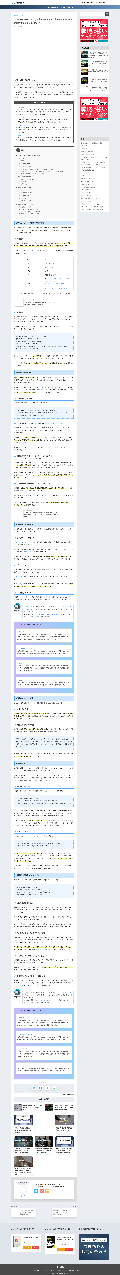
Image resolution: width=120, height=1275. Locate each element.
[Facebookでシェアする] (40, 1088)
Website (47, 1193)
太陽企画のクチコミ (23, 196)
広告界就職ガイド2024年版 (30, 1238)
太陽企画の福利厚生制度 (25, 192)
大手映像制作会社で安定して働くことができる (33, 173)
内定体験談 (102, 2)
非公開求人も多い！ (24, 184)
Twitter (36, 1193)
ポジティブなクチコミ (25, 198)
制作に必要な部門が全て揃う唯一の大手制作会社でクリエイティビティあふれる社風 (43, 171)
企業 (87, 2)
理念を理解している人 (25, 207)
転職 (92, 2)
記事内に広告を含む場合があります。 (27, 80)
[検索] (107, 14)
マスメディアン (23, 663)
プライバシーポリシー (82, 1270)
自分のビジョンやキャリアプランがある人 (30, 211)
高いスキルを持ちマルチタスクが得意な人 (30, 209)
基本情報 (21, 158)
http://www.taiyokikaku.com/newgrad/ (55, 283)
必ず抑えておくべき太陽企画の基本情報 (29, 155)
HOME (60, 1267)
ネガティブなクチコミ (25, 200)
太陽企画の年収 (23, 190)
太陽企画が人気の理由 (25, 166)
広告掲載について (60, 1270)
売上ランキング (31, 250)
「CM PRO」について (39, 1270)
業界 (83, 2)
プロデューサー (23, 181)
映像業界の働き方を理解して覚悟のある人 (30, 213)
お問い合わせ (50, 1270)
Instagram (42, 1193)
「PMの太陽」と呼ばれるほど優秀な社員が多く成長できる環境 (37, 169)
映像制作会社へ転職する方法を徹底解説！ (60, 7)
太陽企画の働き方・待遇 (25, 187)
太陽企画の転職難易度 (24, 164)
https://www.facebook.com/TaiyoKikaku (56, 288)
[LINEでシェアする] (54, 1088)
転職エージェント (47, 949)
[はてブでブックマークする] (47, 1088)
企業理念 (21, 160)
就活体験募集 (70, 1270)
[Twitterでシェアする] (34, 1088)
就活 (96, 2)
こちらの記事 (18, 293)
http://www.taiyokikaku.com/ (62, 278)
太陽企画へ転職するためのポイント (28, 204)
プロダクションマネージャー (27, 179)
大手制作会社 (41, 389)
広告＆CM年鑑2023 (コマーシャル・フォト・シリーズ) (65, 1239)
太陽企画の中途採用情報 (25, 176)
